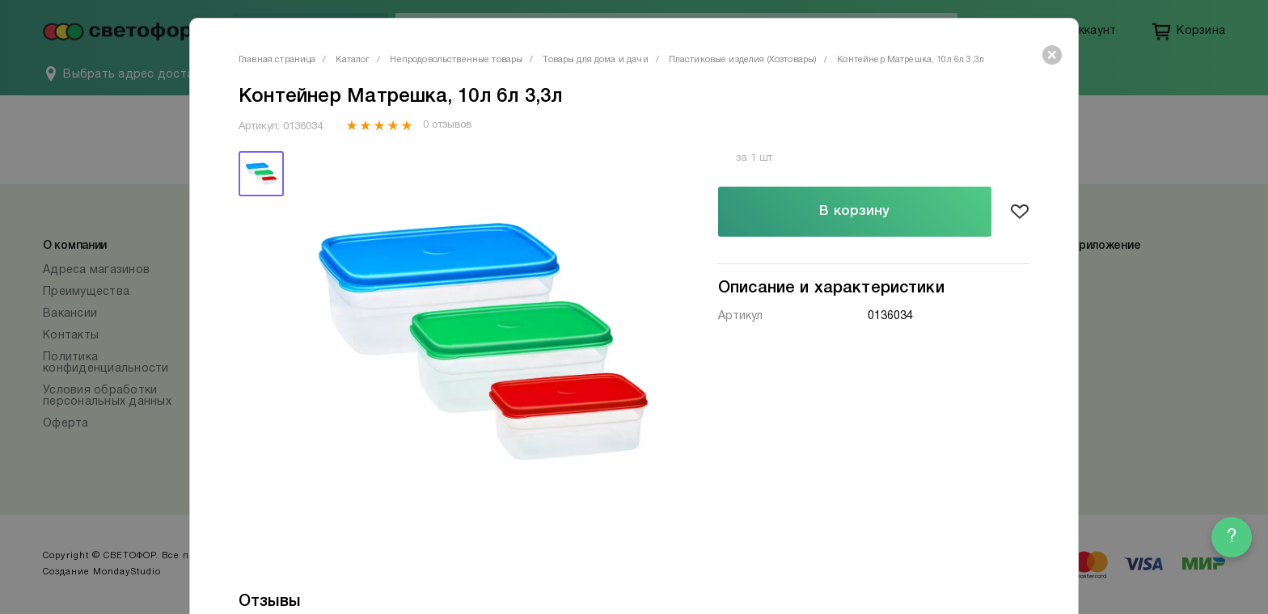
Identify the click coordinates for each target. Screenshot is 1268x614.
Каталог (353, 60)
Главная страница (277, 60)
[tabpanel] (483, 343)
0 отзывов (447, 125)
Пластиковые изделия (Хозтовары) (743, 60)
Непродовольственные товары (456, 60)
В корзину (854, 211)
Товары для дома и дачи (595, 60)
